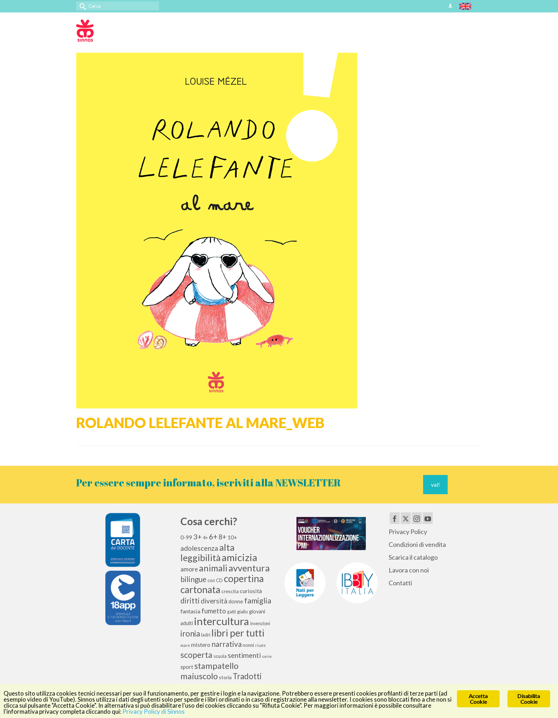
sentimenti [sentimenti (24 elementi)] (244, 655)
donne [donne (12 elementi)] (235, 601)
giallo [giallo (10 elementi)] (242, 611)
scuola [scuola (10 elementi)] (220, 656)
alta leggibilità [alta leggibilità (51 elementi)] (207, 552)
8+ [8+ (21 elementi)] (222, 537)
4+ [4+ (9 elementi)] (205, 537)
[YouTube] (428, 518)
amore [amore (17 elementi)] (189, 569)
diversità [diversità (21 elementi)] (214, 601)
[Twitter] (406, 518)
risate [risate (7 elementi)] (260, 645)
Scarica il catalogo (413, 557)
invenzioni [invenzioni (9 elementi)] (260, 623)
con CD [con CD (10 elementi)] (215, 580)
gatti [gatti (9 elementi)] (231, 611)
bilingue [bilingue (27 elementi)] (193, 579)
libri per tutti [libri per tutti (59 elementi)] (237, 633)
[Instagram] (417, 518)
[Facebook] (395, 518)
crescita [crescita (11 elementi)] (230, 591)
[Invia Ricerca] (81, 5)
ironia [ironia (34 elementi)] (190, 633)
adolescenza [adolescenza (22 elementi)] (199, 548)
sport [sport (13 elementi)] (186, 667)
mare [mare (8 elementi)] (185, 645)
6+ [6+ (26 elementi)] (213, 536)
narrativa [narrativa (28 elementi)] (226, 643)
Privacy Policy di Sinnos (153, 711)
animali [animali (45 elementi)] (213, 568)
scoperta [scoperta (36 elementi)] (196, 655)
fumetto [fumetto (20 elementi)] (213, 611)
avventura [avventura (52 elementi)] (249, 568)
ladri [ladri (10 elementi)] (205, 635)
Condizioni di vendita (417, 544)
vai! (435, 484)
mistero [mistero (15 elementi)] (200, 644)
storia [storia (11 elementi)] (225, 677)
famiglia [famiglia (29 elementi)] (257, 600)
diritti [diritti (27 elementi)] (190, 600)
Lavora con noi (409, 570)
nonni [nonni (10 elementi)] (248, 645)
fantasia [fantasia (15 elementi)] (190, 611)
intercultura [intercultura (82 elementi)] (221, 621)
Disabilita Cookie (528, 698)
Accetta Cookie (478, 698)
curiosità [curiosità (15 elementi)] (251, 590)
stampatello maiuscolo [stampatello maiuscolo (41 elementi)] (209, 670)
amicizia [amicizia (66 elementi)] (239, 557)
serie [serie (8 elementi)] (267, 656)
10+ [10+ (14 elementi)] (232, 537)
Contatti (400, 583)
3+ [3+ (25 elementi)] (197, 536)
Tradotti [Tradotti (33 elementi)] (247, 676)
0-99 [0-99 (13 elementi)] (186, 537)
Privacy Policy (408, 531)
